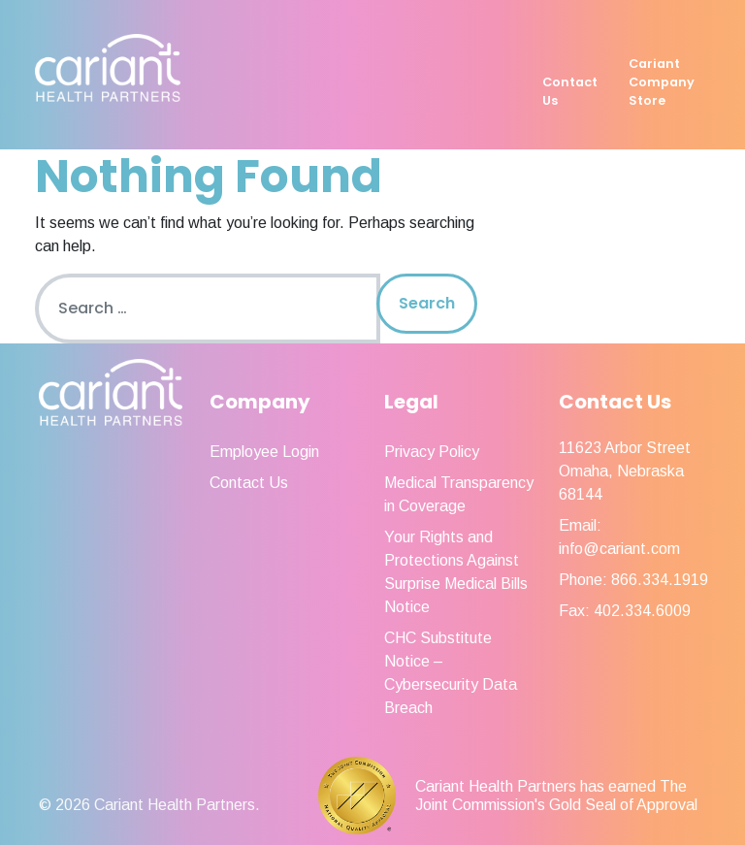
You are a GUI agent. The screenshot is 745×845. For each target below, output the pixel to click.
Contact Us (570, 91)
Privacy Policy (431, 451)
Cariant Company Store (662, 82)
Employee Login (264, 451)
